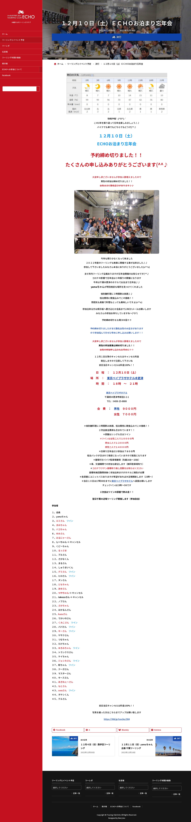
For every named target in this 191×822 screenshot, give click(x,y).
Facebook (6, 75)
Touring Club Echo (114, 815)
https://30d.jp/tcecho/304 (117, 719)
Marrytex (121, 818)
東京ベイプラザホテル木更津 (125, 378)
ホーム (5, 34)
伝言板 (5, 51)
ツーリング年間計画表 (11, 57)
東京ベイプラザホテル (116, 392)
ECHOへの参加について (12, 69)
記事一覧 (76, 793)
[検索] (38, 89)
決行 (118, 37)
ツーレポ (6, 45)
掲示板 (5, 63)
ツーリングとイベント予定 (13, 40)
